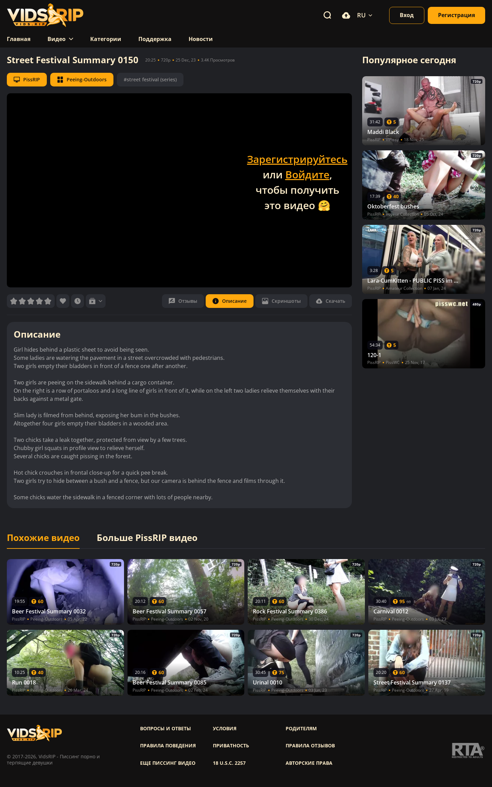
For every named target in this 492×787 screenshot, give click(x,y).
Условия (224, 728)
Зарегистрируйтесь (297, 159)
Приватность (231, 746)
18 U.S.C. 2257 (229, 763)
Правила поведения (168, 746)
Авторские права (309, 763)
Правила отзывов (310, 746)
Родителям (301, 728)
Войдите (307, 174)
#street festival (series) (150, 79)
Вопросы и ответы (165, 728)
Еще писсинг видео (167, 763)
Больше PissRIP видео (147, 538)
